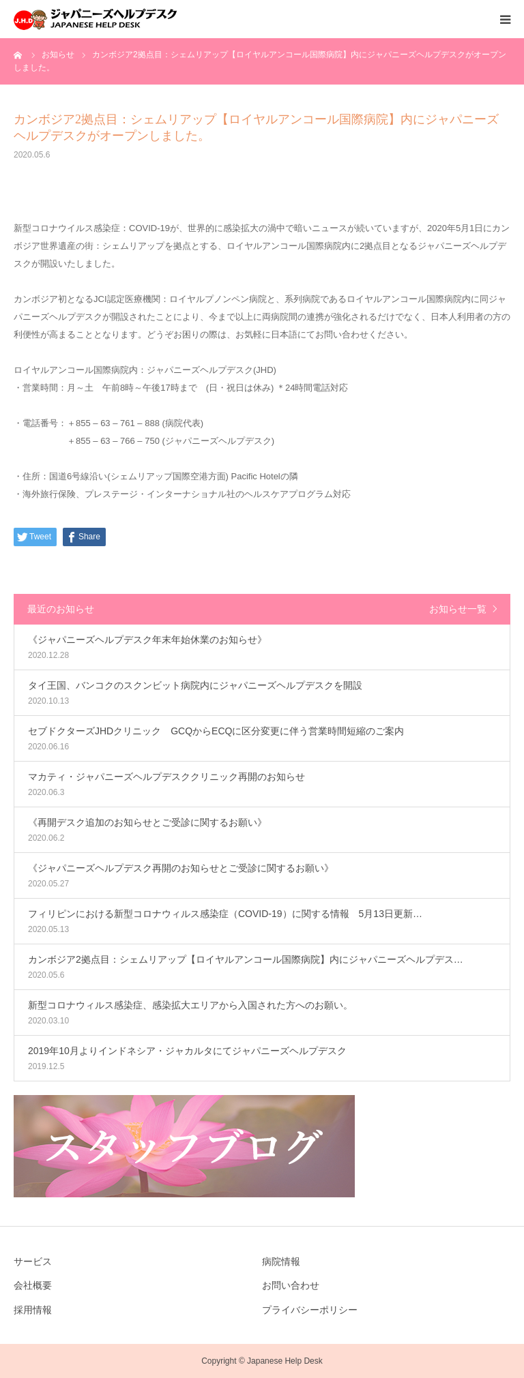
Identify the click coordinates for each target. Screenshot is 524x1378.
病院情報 (281, 1261)
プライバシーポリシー (310, 1309)
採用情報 (33, 1309)
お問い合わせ (290, 1285)
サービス (33, 1261)
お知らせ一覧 (457, 608)
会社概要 (33, 1285)
